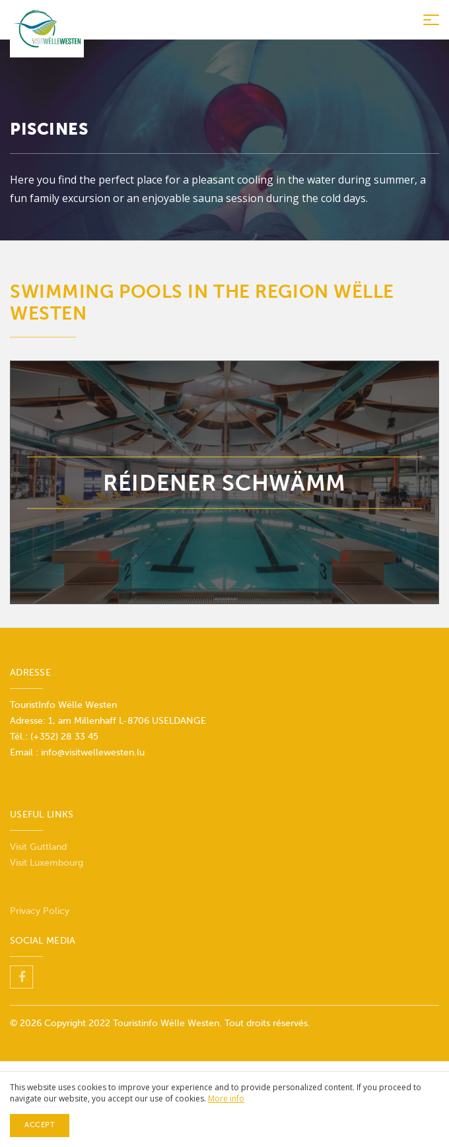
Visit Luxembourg (46, 863)
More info (226, 1098)
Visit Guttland (38, 847)
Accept (39, 1125)
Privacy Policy (39, 911)
